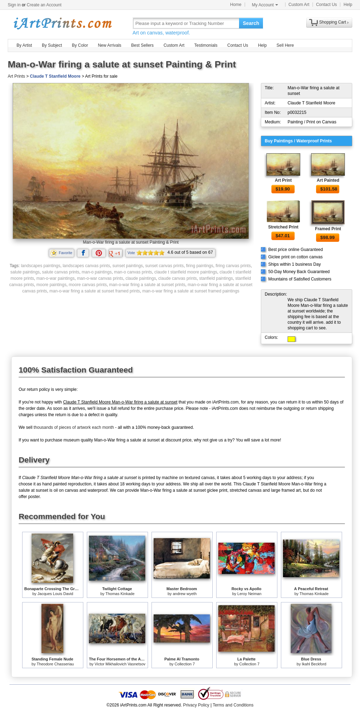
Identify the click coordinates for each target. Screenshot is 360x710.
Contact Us (326, 4)
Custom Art (299, 4)
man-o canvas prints (133, 272)
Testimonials (205, 45)
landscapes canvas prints (86, 265)
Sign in (14, 4)
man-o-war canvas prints (100, 278)
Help (347, 4)
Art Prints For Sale (62, 23)
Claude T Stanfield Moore (55, 76)
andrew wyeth (185, 594)
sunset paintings (127, 265)
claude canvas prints (177, 278)
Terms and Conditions (233, 705)
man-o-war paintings (55, 278)
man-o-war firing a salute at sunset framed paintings (190, 291)
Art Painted (328, 180)
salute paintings (24, 272)
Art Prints (16, 76)
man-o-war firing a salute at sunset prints (147, 284)
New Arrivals (109, 45)
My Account (265, 4)
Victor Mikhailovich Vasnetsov (120, 664)
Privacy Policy (196, 705)
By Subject (52, 45)
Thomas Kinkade (120, 594)
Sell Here (285, 45)
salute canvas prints (60, 272)
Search (251, 23)
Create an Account (44, 4)
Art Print (283, 180)
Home (236, 4)
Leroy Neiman (249, 594)
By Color (80, 45)
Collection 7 (185, 664)
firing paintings (199, 265)
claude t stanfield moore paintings (185, 272)
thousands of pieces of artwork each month (73, 427)
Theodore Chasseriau (55, 664)
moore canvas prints (88, 284)
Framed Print (328, 228)
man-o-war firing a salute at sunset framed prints (95, 291)
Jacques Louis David (55, 594)
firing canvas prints (233, 265)
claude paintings (141, 278)
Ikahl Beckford (314, 664)
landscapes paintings (40, 265)
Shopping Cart (332, 22)
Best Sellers (142, 45)
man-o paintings (96, 272)
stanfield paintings (216, 278)
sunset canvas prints (164, 265)
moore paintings (51, 284)
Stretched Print (283, 227)
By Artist (24, 45)
